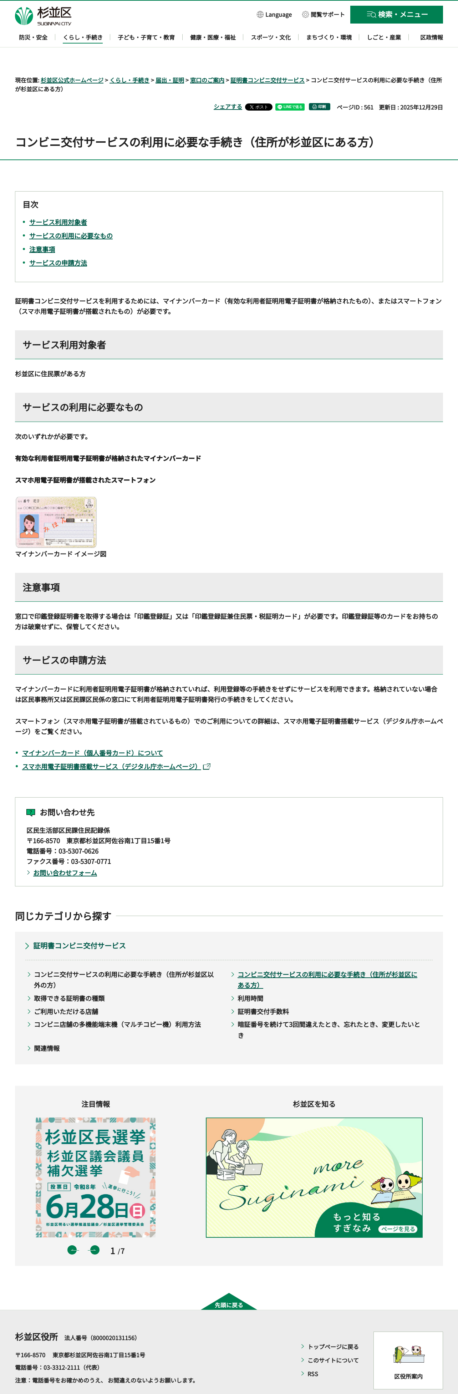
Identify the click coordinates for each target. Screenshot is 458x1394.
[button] (274, 14)
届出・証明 (170, 59)
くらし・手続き (129, 59)
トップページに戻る (333, 1326)
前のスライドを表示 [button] (72, 1229)
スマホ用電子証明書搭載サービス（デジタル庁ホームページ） (116, 745)
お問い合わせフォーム (65, 851)
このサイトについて (333, 1339)
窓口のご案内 (207, 59)
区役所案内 (408, 1356)
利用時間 (250, 977)
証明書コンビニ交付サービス (267, 59)
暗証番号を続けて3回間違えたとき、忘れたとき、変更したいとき (329, 1009)
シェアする (228, 86)
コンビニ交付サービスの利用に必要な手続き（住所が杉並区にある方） (327, 959)
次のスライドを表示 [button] (95, 1229)
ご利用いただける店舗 (66, 990)
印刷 (322, 86)
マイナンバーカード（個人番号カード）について (92, 732)
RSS (312, 1353)
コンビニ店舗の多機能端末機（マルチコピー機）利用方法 (117, 1003)
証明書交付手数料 (263, 990)
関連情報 (47, 1027)
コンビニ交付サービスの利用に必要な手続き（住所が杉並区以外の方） (124, 959)
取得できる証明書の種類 (69, 977)
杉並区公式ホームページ (72, 59)
